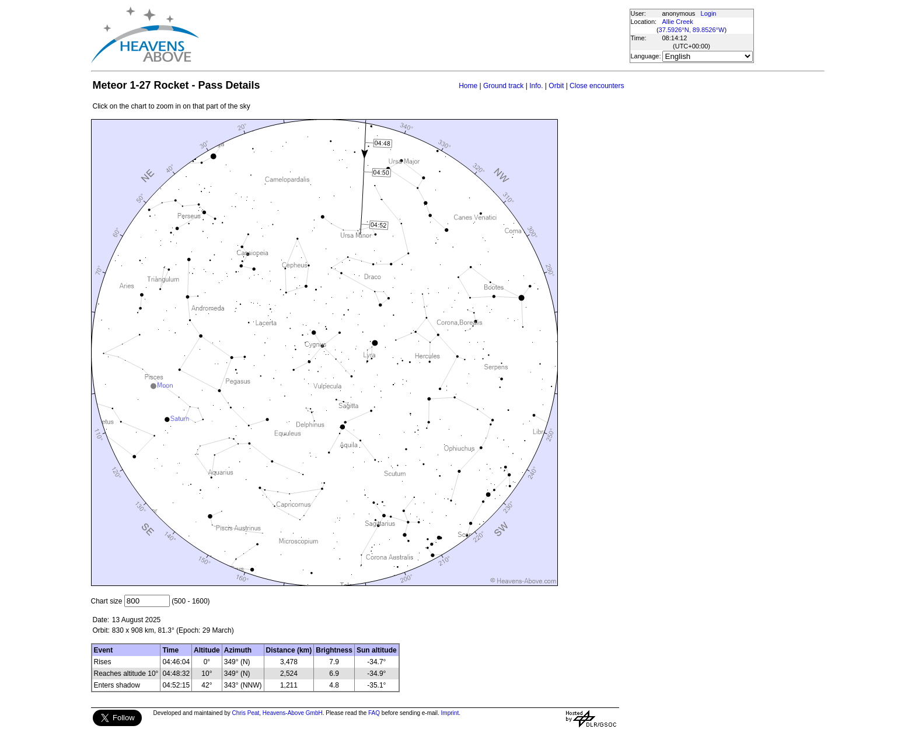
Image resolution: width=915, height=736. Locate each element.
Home (468, 86)
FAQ (374, 713)
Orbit (556, 86)
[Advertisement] (413, 35)
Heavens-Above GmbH (293, 713)
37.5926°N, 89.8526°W (692, 29)
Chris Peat (246, 713)
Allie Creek (677, 21)
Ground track (503, 86)
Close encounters (597, 86)
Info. (536, 86)
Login (709, 13)
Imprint (450, 713)
